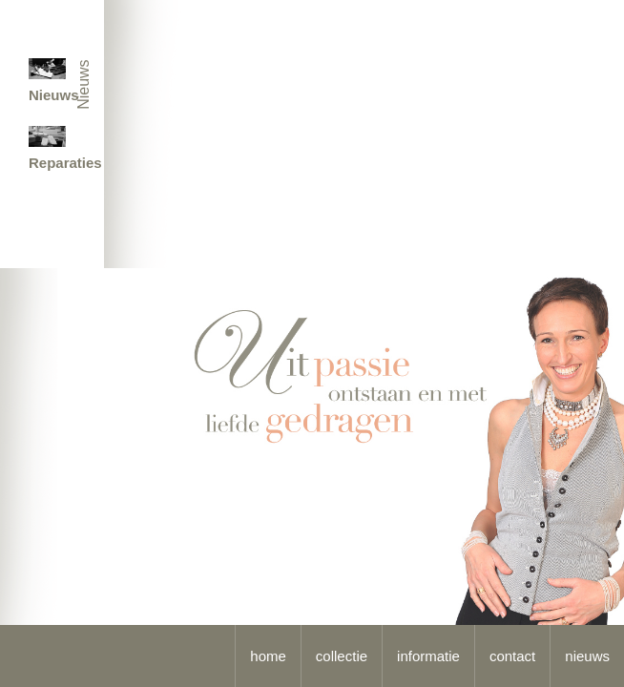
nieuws (587, 656)
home (268, 656)
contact (512, 656)
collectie (341, 656)
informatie (428, 656)
